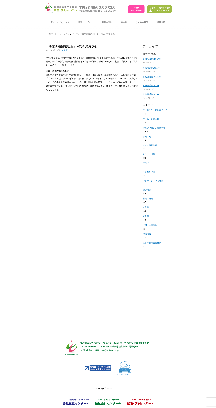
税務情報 (147, 234)
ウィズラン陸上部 (151, 119)
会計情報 (147, 189)
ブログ (74, 34)
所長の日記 (148, 198)
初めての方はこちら (60, 22)
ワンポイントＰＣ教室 (153, 181)
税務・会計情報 (150, 225)
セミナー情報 (149, 154)
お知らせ (147, 136)
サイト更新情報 (150, 145)
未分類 (65, 50)
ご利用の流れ (105, 22)
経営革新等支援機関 (152, 243)
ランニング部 (149, 172)
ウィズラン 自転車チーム (155, 110)
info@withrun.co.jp (110, 350)
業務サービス (84, 22)
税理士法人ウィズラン (59, 34)
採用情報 (161, 22)
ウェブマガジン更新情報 (154, 128)
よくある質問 (142, 22)
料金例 (124, 22)
